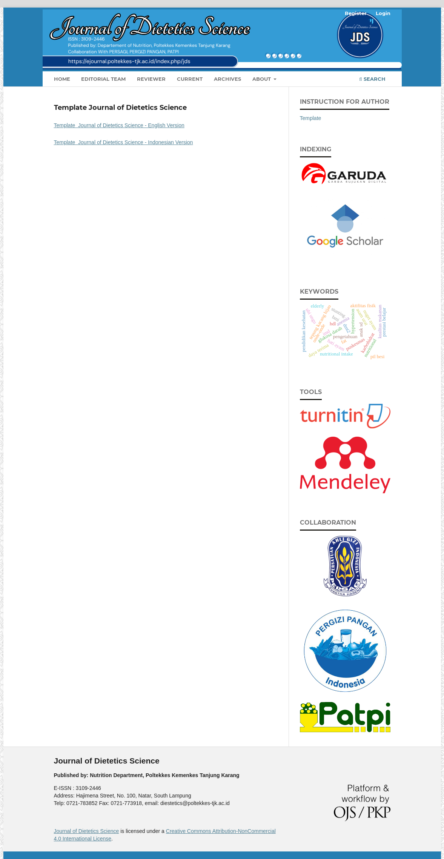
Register (356, 13)
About (262, 79)
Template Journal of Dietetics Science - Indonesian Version (123, 142)
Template (310, 118)
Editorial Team (103, 79)
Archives (227, 79)
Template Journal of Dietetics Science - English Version (119, 125)
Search (372, 79)
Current (190, 79)
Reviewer (151, 79)
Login (383, 13)
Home (62, 79)
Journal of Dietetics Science (86, 831)
